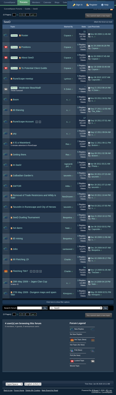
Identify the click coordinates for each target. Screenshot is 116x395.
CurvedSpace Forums (13, 9)
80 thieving (18, 110)
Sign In (77, 5)
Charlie (67, 259)
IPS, (109, 390)
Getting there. (20, 154)
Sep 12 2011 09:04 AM (100, 132)
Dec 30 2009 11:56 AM (100, 237)
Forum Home (19, 390)
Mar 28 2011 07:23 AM (100, 174)
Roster (24, 35)
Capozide (96, 80)
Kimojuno (67, 293)
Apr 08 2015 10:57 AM (100, 77)
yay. (15, 133)
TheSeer (95, 272)
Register (91, 5)
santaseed (67, 249)
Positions (26, 47)
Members (36, 2)
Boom (16, 99)
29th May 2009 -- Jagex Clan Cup (30, 281)
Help (104, 5)
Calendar (47, 2)
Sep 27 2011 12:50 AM (100, 109)
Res (67, 144)
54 (84, 267)
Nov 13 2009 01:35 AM (100, 270)
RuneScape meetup (23, 78)
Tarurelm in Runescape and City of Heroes (34, 207)
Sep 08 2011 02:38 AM (100, 153)
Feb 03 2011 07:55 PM (100, 206)
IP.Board (95, 390)
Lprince (67, 79)
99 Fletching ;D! (21, 259)
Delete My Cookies (33, 390)
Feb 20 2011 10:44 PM (100, 195)
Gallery (66, 2)
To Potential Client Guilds (34, 68)
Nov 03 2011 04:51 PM (100, 98)
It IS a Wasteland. (22, 142)
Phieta (94, 166)
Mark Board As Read (50, 390)
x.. (93, 36)
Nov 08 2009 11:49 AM (100, 34)
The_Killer (96, 111)
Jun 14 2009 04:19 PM (100, 282)
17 (84, 118)
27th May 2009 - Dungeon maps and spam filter (33, 293)
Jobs (15, 249)
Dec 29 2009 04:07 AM (100, 248)
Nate (67, 228)
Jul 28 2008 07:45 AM (100, 56)
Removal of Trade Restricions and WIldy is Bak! (33, 196)
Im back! (17, 165)
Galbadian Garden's (23, 175)
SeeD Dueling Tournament (26, 217)
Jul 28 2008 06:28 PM (100, 46)
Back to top (8, 390)
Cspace (67, 35)
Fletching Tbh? (20, 271)
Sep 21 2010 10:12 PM (100, 216)
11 (84, 31)
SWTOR (17, 186)
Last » (33, 15)
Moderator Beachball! (30, 87)
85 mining (18, 238)
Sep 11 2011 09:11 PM (100, 143)
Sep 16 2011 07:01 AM (100, 120)
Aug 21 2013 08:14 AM (100, 88)
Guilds (27, 9)
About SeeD (27, 57)
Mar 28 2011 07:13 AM (100, 185)
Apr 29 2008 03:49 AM (100, 67)
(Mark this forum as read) (103, 22)
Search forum (10, 308)
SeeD (35, 9)
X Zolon (67, 89)
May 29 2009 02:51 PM (100, 292)
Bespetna (67, 217)
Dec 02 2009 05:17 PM (100, 258)
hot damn (17, 228)
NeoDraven (67, 196)
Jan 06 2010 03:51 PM (100, 227)
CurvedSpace (9, 2)
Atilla (67, 186)
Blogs (57, 2)
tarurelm (67, 175)
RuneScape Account (23, 121)
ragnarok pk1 (68, 165)
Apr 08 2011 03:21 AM (100, 164)
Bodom (95, 145)
